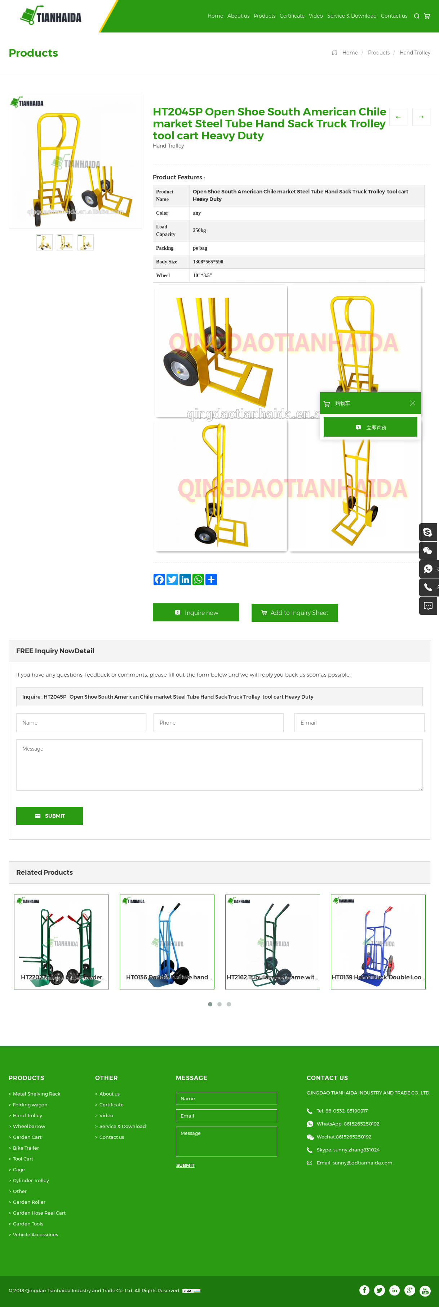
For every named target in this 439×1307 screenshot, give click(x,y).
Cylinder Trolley (31, 1180)
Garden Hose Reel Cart (39, 1213)
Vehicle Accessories (35, 1234)
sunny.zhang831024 (356, 1150)
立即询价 (377, 427)
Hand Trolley (415, 52)
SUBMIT (185, 1165)
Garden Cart (27, 1137)
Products (264, 16)
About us (238, 16)
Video (316, 16)
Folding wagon (30, 1104)
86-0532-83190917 (346, 1111)
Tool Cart (23, 1159)
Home (215, 16)
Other (20, 1191)
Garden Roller (29, 1202)
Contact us (394, 16)
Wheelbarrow (29, 1126)
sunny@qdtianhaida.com (363, 1163)
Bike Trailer (26, 1148)
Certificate (292, 16)
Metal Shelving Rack (37, 1094)
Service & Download (352, 16)
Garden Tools (28, 1224)
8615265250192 (362, 1124)
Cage (19, 1169)
